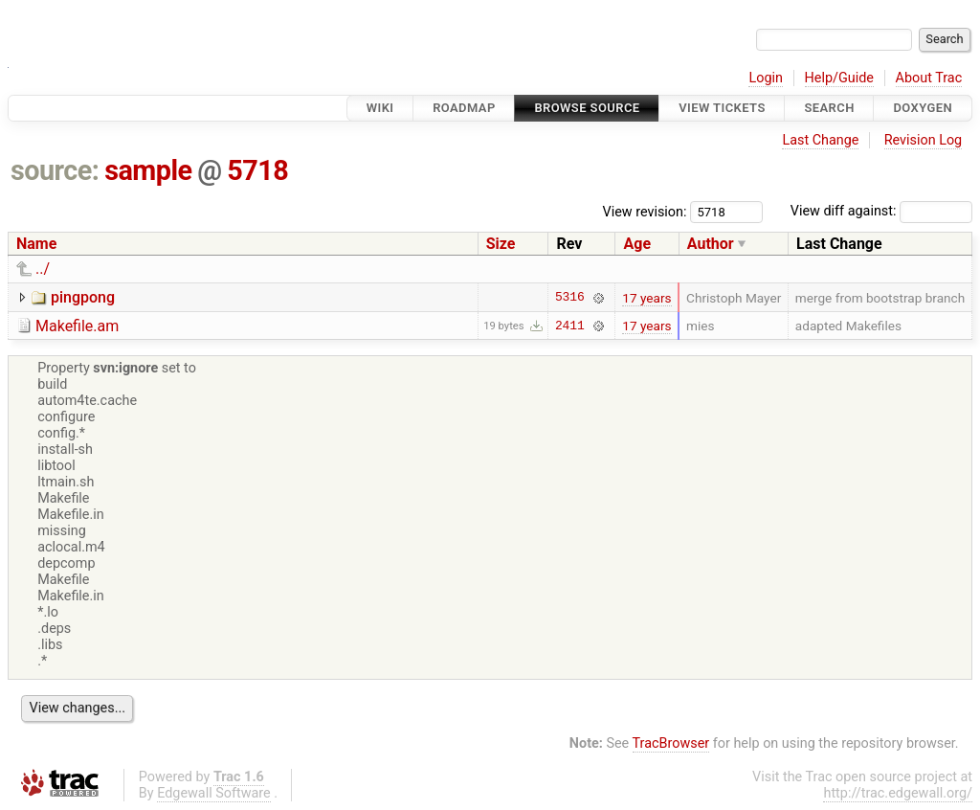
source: (55, 170)
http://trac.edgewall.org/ (897, 793)
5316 (570, 297)
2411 (570, 325)
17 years (646, 297)
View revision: (645, 211)
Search (829, 108)
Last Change (820, 140)
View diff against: (881, 211)
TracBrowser (671, 743)
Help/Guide (839, 78)
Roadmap (464, 108)
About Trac (929, 78)
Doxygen (922, 108)
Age (637, 244)
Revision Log (923, 140)
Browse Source (586, 108)
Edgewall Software (214, 793)
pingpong (83, 297)
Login (765, 78)
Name (36, 244)
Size (501, 244)
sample (147, 170)
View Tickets (722, 108)
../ (42, 268)
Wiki (380, 108)
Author (710, 244)
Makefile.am (77, 326)
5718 (257, 170)
